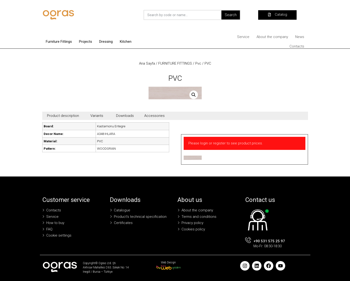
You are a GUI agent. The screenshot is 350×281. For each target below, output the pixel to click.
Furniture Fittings (59, 41)
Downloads (125, 116)
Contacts (296, 46)
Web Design (168, 262)
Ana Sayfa (147, 63)
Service (243, 37)
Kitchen (125, 41)
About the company (272, 37)
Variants (96, 116)
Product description (63, 116)
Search (231, 15)
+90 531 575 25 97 (269, 241)
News (299, 37)
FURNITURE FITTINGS (175, 63)
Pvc (198, 63)
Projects (85, 41)
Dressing (106, 41)
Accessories (154, 116)
